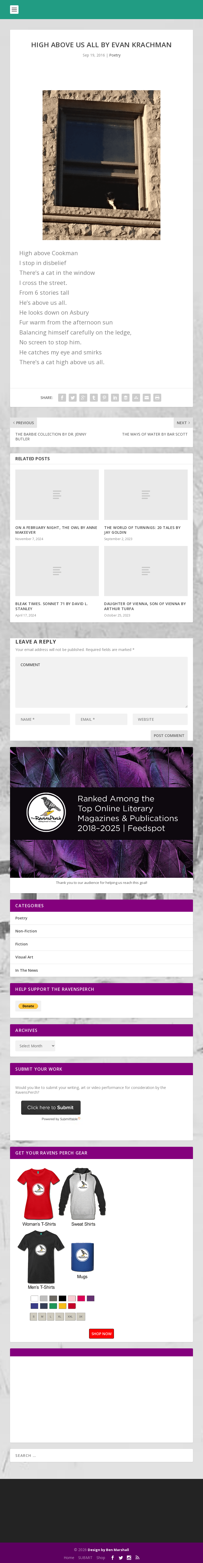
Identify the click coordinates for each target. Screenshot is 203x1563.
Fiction (21, 944)
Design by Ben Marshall (108, 1549)
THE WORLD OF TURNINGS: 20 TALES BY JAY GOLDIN (142, 530)
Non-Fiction (26, 931)
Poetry (115, 55)
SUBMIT (85, 1557)
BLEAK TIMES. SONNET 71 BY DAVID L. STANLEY (51, 606)
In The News (26, 970)
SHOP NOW (101, 1333)
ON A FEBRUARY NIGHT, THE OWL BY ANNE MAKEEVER (56, 530)
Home (69, 1557)
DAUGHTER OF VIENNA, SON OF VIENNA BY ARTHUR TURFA (145, 606)
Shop (100, 1557)
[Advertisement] (59, 1399)
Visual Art (24, 956)
